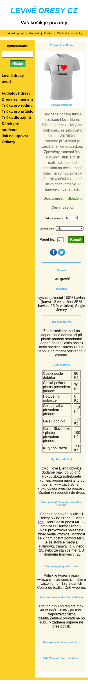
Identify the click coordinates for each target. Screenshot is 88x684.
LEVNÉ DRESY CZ (44, 10)
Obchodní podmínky (69, 33)
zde (41, 522)
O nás (48, 33)
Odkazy (8, 142)
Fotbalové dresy (16, 93)
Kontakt (34, 33)
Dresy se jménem (17, 99)
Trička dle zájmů (16, 117)
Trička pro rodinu (17, 105)
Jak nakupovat (15, 33)
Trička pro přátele (17, 111)
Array (69, 228)
